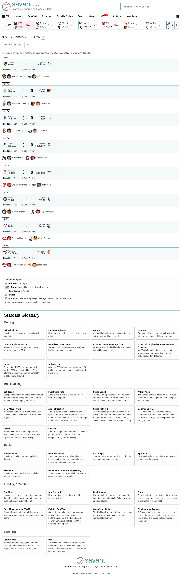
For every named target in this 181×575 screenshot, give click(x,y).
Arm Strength (54, 492)
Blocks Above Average (149, 509)
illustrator (18, 16)
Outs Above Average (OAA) (17, 509)
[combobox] (149, 6)
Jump (140, 492)
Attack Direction (56, 409)
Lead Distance (100, 492)
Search (81, 16)
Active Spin (98, 453)
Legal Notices (100, 566)
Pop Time (8, 492)
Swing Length (99, 392)
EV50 (6, 364)
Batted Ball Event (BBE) (59, 344)
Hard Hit (13, 283)
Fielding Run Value (57, 509)
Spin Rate (142, 453)
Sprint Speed (10, 540)
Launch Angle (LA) (57, 330)
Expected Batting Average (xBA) (108, 344)
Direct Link (7, 69)
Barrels (96, 330)
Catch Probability (101, 509)
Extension (8, 470)
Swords (52, 429)
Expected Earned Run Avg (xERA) (64, 470)
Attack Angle (144, 392)
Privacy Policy (85, 566)
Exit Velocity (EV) (12, 330)
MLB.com (112, 566)
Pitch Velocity (10, 453)
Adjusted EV (54, 364)
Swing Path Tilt (100, 409)
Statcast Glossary (21, 315)
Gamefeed (32, 16)
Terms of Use (70, 566)
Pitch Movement (56, 453)
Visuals (92, 16)
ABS (104, 16)
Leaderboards (132, 16)
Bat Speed (9, 392)
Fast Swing (14, 291)
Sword (12, 295)
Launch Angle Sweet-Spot (16, 344)
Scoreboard (47, 16)
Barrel (14, 287)
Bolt (50, 540)
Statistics (117, 16)
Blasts (7, 429)
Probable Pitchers (65, 16)
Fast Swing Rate (56, 392)
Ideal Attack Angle (12, 409)
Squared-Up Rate (146, 409)
